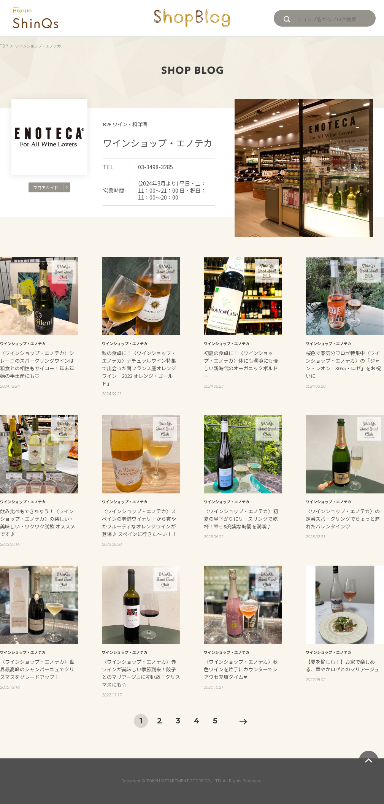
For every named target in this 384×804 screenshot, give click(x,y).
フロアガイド (50, 187)
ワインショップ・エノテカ (158, 142)
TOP (4, 46)
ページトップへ (368, 760)
